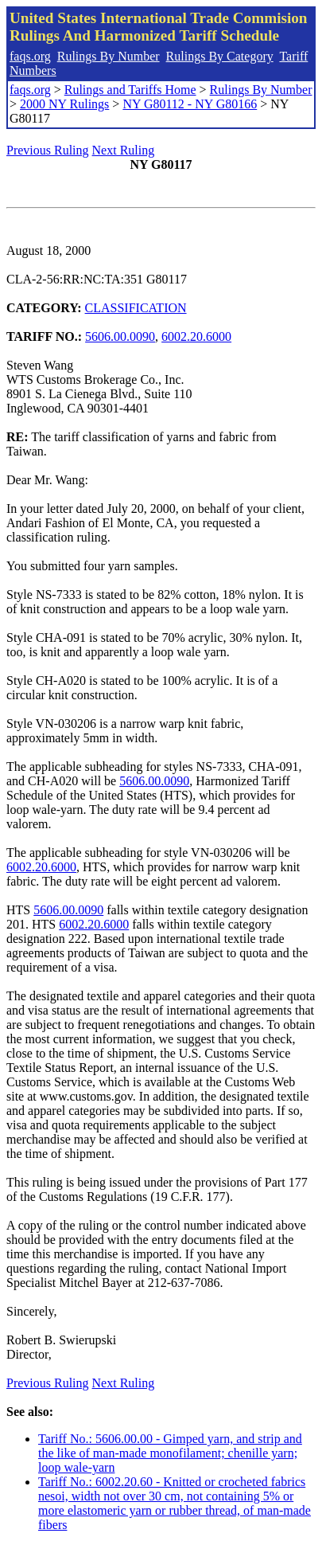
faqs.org (30, 56)
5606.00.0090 (120, 336)
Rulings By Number (108, 56)
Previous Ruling (47, 150)
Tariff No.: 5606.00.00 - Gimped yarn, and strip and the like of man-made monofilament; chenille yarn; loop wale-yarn (170, 1453)
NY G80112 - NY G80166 (189, 104)
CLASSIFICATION (136, 308)
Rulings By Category (220, 56)
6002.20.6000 (196, 336)
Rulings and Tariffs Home (130, 89)
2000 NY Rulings (64, 104)
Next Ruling (123, 150)
